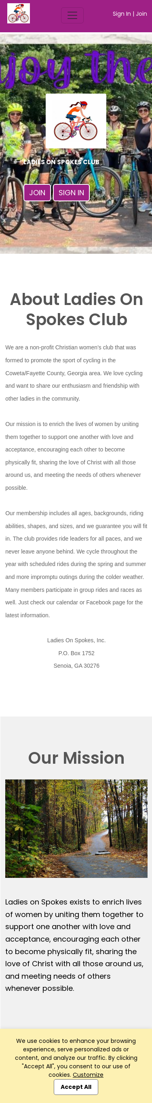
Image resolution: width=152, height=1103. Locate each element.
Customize (88, 1075)
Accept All (76, 1087)
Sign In (122, 14)
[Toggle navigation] (72, 15)
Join (141, 14)
